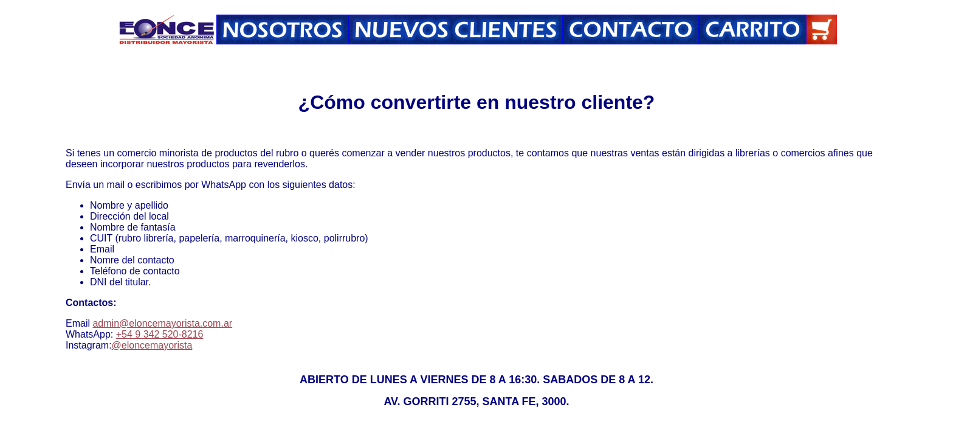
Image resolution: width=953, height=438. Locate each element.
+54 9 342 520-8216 (160, 334)
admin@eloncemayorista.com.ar (162, 323)
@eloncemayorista (152, 345)
